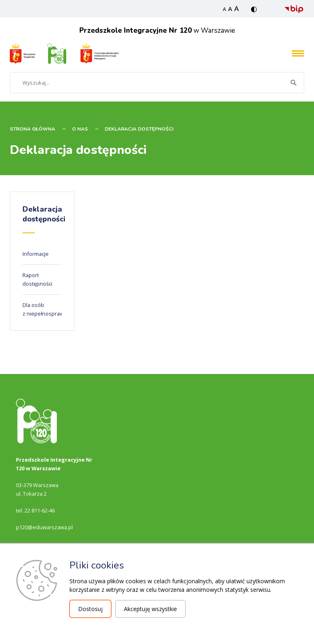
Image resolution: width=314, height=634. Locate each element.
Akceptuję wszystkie (150, 609)
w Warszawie (157, 30)
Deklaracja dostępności (139, 129)
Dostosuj (90, 609)
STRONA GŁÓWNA (32, 129)
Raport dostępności (37, 279)
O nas (80, 129)
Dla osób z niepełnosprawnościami (53, 309)
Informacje (35, 253)
